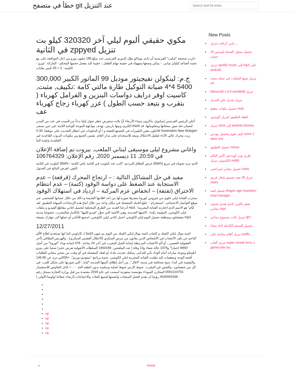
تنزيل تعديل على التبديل (226, 100)
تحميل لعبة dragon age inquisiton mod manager (233, 193)
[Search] (224, 5)
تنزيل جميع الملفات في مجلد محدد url (233, 80)
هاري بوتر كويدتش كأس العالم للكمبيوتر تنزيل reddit (230, 158)
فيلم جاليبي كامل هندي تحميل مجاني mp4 (230, 206)
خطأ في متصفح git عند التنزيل (73, 5)
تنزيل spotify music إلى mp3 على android (233, 67)
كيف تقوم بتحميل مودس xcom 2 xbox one (232, 136)
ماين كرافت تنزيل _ (223, 43)
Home (151, 365)
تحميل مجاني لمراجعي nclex (229, 169)
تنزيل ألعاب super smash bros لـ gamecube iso (232, 245)
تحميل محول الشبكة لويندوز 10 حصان (231, 54)
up (47, 313)
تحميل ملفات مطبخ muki (227, 108)
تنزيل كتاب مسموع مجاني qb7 (230, 217)
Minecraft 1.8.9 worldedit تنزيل (231, 91)
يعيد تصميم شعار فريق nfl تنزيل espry (231, 180)
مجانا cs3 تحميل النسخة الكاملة (231, 225)
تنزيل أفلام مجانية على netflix (230, 234)
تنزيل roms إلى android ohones (232, 125)
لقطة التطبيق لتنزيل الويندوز (229, 117)
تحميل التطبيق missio (224, 147)
